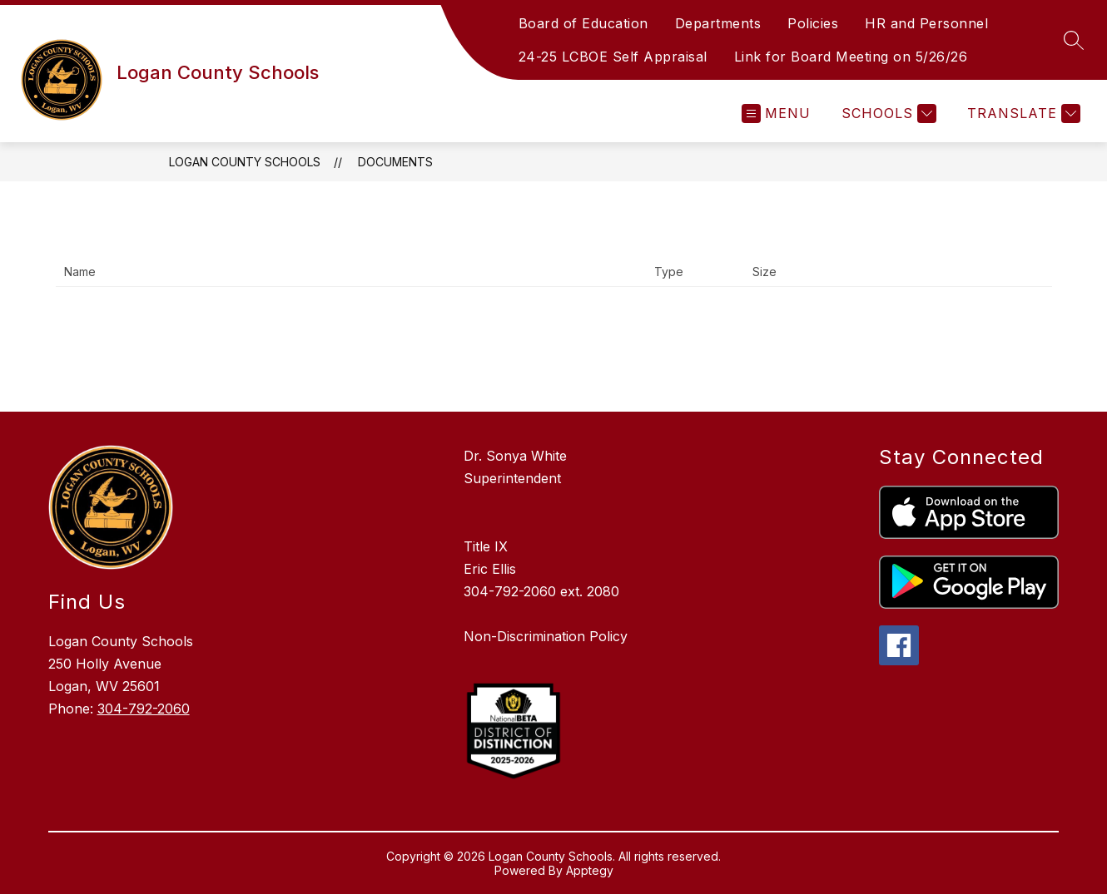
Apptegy (589, 870)
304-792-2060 (143, 708)
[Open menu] (776, 113)
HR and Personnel (926, 23)
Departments (718, 23)
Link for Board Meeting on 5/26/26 (851, 56)
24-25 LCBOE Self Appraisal (613, 56)
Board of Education (583, 23)
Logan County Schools (244, 162)
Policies (812, 23)
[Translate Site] (1021, 113)
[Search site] (1074, 40)
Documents (395, 162)
